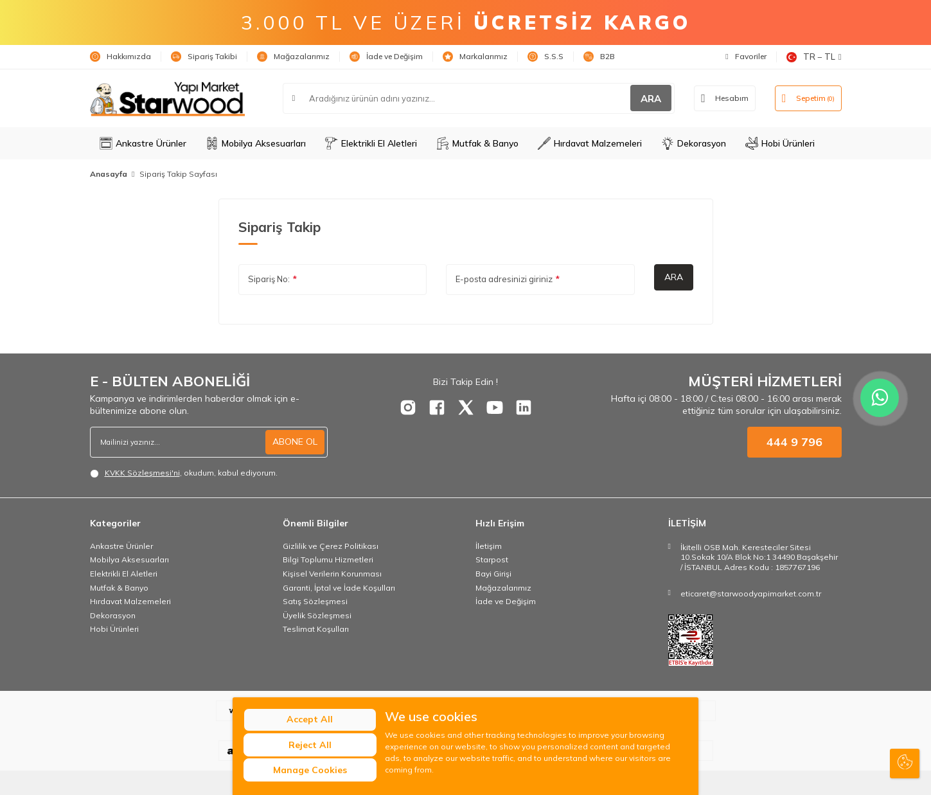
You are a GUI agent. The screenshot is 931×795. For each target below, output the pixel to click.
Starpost (491, 559)
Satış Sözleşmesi (315, 601)
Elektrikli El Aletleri (371, 143)
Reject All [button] (310, 745)
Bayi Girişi (493, 573)
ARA (651, 99)
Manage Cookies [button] (310, 770)
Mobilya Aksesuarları (256, 143)
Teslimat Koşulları (316, 629)
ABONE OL (294, 441)
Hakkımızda (120, 56)
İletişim (488, 546)
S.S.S (545, 56)
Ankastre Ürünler (143, 143)
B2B (599, 56)
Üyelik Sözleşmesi (317, 615)
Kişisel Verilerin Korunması (332, 573)
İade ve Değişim (386, 56)
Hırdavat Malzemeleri (590, 143)
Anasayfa (108, 174)
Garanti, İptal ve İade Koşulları (339, 588)
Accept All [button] (310, 720)
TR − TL (814, 56)
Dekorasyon (693, 143)
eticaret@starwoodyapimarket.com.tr (750, 593)
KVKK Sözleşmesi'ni (142, 473)
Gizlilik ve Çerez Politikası (330, 546)
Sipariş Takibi (204, 56)
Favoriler (745, 56)
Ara (673, 277)
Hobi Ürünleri (780, 143)
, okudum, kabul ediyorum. (184, 473)
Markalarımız (475, 56)
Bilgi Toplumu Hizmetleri (328, 559)
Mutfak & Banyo (477, 143)
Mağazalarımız (293, 56)
